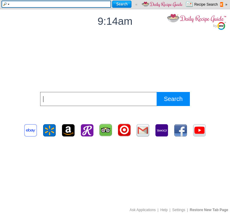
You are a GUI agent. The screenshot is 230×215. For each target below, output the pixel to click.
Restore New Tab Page (209, 210)
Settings (178, 210)
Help (164, 210)
